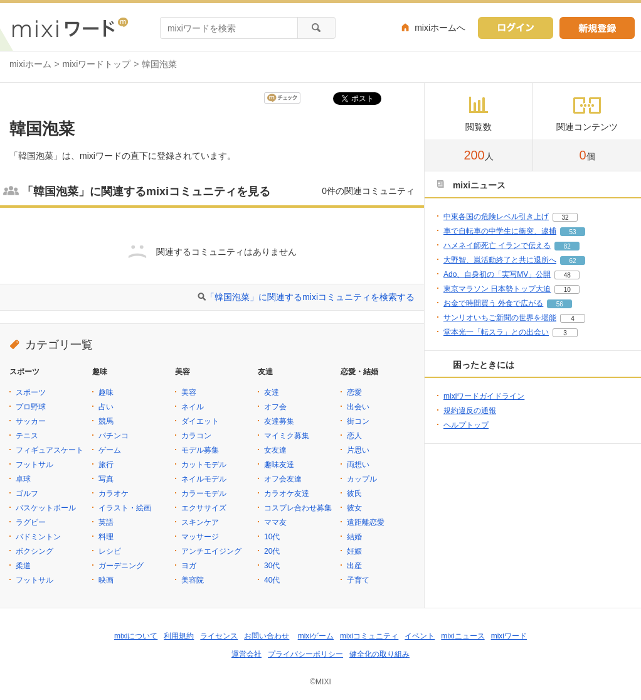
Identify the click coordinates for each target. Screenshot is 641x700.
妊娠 (354, 551)
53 (572, 232)
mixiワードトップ (97, 64)
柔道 (23, 565)
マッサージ (200, 536)
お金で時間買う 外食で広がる (493, 303)
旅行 (106, 464)
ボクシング (34, 551)
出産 (354, 565)
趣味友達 (279, 464)
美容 (188, 392)
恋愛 (354, 392)
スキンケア (200, 522)
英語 (106, 522)
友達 (271, 392)
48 (567, 275)
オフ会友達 (283, 479)
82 (567, 246)
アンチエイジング (211, 551)
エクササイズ (203, 507)
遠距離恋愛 (365, 522)
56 (559, 304)
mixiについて (135, 636)
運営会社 (246, 654)
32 (564, 217)
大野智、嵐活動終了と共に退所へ (499, 260)
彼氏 (354, 493)
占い (106, 406)
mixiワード (509, 636)
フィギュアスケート (49, 450)
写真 (106, 479)
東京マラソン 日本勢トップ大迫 (497, 288)
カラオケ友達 (286, 493)
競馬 (106, 421)
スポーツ (31, 392)
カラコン (196, 435)
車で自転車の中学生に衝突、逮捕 (499, 231)
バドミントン (38, 536)
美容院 (192, 580)
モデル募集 (200, 450)
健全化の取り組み (379, 654)
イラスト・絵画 (124, 507)
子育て (358, 580)
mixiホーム (30, 64)
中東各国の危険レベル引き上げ (496, 216)
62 (572, 260)
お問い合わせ (266, 636)
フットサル (34, 464)
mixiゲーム (316, 636)
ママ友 (275, 522)
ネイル (192, 406)
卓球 (23, 479)
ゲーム (109, 450)
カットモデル (203, 464)
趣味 (106, 392)
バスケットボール (46, 507)
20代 (272, 551)
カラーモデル (203, 493)
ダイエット (200, 421)
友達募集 (279, 421)
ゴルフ (27, 493)
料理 (106, 536)
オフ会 (275, 406)
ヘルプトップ (466, 425)
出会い (358, 406)
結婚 (354, 536)
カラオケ (113, 493)
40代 (272, 580)
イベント (420, 636)
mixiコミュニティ (369, 636)
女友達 (275, 450)
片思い (358, 450)
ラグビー (31, 522)
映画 (106, 580)
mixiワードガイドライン (483, 396)
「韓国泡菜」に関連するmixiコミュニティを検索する (310, 297)
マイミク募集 (286, 435)
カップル (362, 479)
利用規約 (179, 636)
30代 (272, 565)
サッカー (31, 421)
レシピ (109, 551)
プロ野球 (31, 406)
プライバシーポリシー (305, 654)
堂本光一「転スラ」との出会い (496, 332)
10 (567, 289)
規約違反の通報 (469, 410)
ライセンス (219, 636)
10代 (272, 536)
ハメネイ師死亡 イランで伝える (497, 245)
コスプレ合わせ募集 (298, 507)
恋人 (354, 435)
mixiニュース (462, 636)
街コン (358, 421)
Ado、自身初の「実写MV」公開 (497, 274)
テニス (27, 435)
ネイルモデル (203, 479)
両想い (358, 464)
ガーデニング (121, 565)
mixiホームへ (440, 28)
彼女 (354, 507)
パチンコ (113, 435)
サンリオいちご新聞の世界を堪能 (499, 317)
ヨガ (188, 565)
